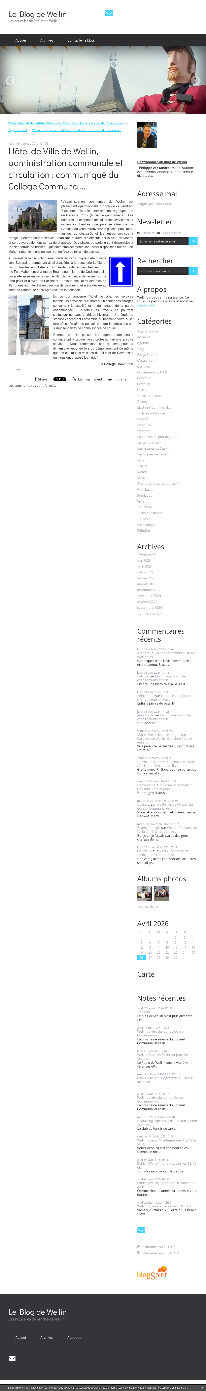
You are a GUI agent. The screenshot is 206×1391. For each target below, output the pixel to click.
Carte (146, 974)
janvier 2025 (146, 584)
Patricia (142, 676)
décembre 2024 (148, 590)
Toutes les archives (149, 614)
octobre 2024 (147, 601)
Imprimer (118, 379)
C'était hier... (146, 360)
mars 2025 (145, 572)
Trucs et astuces (149, 513)
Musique (143, 478)
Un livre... (144, 519)
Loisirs (142, 466)
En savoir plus (180, 1387)
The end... (144, 1012)
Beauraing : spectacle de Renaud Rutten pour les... (167, 1123)
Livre (141, 460)
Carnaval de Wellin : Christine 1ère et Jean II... (164, 740)
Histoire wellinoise (151, 413)
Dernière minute (149, 396)
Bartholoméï (146, 785)
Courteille (144, 851)
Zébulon (143, 531)
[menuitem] (20, 40)
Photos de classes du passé (157, 484)
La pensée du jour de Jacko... (158, 437)
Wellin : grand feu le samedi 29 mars (164, 1206)
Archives (46, 40)
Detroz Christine (149, 762)
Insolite (142, 419)
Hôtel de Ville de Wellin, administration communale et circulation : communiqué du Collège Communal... (65, 168)
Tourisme (144, 507)
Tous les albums (148, 906)
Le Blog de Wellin (37, 13)
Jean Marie (145, 715)
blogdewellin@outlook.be (156, 203)
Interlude (144, 425)
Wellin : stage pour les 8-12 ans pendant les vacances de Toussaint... (76, 130)
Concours (144, 378)
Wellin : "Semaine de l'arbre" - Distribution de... (167, 829)
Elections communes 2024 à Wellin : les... (166, 655)
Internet (143, 431)
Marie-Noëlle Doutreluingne (158, 734)
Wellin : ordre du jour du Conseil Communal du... (165, 806)
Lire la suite (146, 305)
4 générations (147, 331)
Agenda (143, 343)
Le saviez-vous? (149, 443)
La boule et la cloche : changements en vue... (162, 678)
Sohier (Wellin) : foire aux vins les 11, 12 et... (166, 1165)
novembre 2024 (149, 596)
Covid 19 (143, 384)
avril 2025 (144, 566)
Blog (140, 349)
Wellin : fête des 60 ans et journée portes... (162, 1056)
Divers (142, 402)
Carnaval (143, 366)
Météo (142, 472)
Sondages (144, 495)
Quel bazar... (146, 490)
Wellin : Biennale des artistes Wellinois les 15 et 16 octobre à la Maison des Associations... (66, 123)
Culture (142, 390)
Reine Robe (145, 695)
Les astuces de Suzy (152, 448)
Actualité (143, 337)
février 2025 (146, 578)
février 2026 (146, 555)
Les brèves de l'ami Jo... (154, 454)
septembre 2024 (149, 608)
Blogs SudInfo (148, 355)
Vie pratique (146, 525)
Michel (142, 653)
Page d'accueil (17, 130)
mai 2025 (144, 561)
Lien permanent (87, 379)
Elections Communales (154, 407)
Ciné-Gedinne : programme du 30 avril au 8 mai (165, 1080)
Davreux (143, 804)
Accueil (20, 40)
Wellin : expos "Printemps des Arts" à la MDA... (166, 1142)
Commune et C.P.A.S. (152, 372)
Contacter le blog (80, 40)
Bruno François (148, 827)
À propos (74, 1337)
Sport (141, 501)
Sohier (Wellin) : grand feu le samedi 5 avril (165, 1185)
